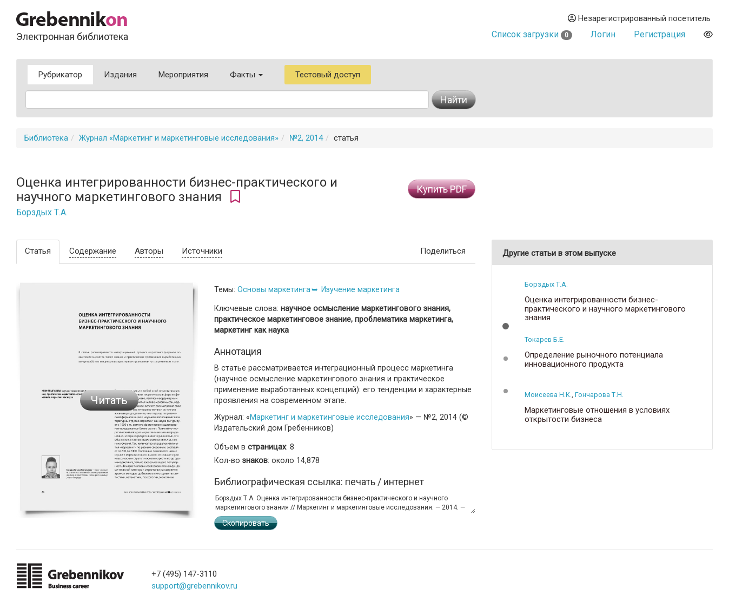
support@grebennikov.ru (194, 586)
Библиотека (46, 138)
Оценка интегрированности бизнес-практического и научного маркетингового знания (605, 308)
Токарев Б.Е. (545, 339)
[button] (505, 326)
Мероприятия (183, 75)
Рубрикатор (60, 75)
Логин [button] (603, 34)
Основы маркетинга (273, 289)
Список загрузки (532, 34)
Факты (246, 75)
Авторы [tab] (149, 251)
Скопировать (245, 523)
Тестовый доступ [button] (327, 75)
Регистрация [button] (659, 34)
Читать (109, 400)
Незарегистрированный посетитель (639, 18)
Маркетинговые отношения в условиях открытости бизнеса (597, 415)
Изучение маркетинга (360, 289)
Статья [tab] (38, 251)
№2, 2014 (306, 138)
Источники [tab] (202, 251)
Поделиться (443, 251)
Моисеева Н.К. (548, 395)
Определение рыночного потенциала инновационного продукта (594, 359)
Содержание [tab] (92, 251)
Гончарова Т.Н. (599, 395)
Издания (120, 75)
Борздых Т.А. (42, 212)
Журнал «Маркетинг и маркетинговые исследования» (179, 138)
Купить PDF (441, 189)
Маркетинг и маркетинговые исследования (329, 417)
